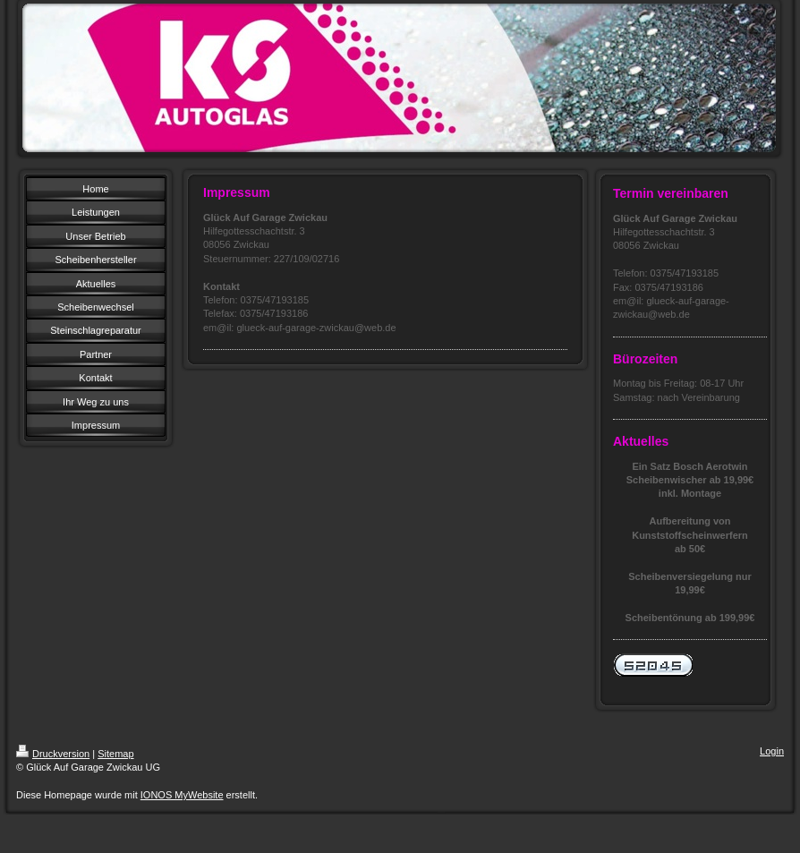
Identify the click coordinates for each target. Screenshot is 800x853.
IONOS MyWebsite (182, 794)
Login (772, 751)
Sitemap (115, 753)
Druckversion (52, 753)
